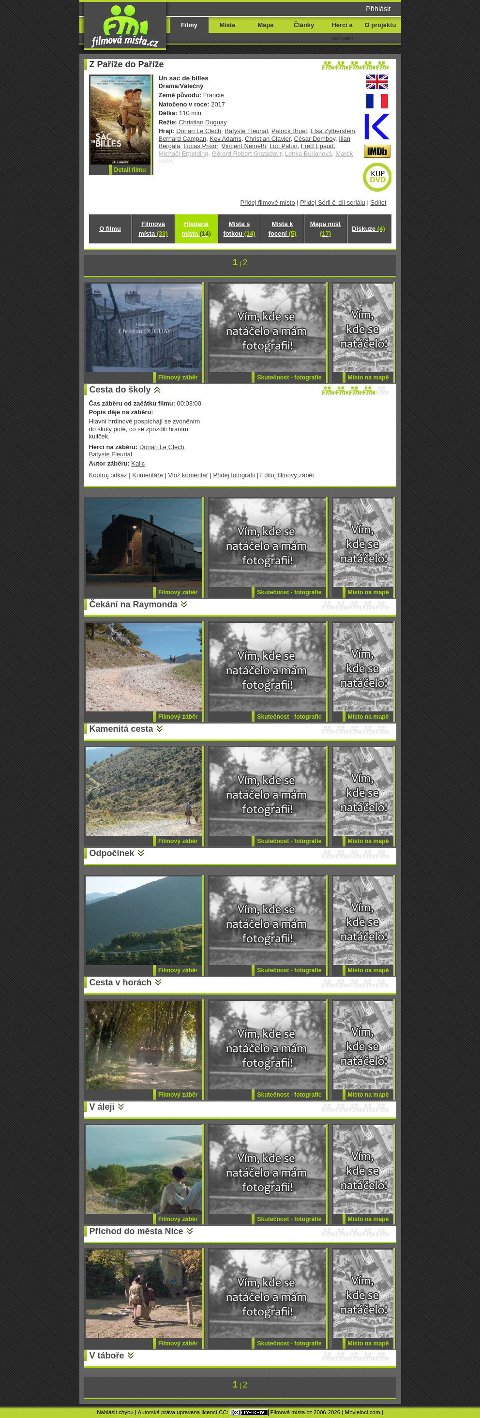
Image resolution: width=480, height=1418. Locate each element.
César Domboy (314, 138)
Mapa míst (325, 228)
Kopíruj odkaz (108, 475)
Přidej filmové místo (267, 202)
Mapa (265, 25)
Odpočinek (112, 853)
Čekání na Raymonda (134, 604)
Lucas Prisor (200, 146)
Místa (227, 25)
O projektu (380, 25)
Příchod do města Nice (136, 1231)
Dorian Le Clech (198, 131)
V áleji (102, 1107)
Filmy (189, 25)
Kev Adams (225, 138)
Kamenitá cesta (121, 729)
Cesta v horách (121, 982)
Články (304, 25)
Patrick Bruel (289, 131)
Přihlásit (378, 9)
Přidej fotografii (234, 475)
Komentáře (147, 475)
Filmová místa (152, 228)
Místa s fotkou (239, 228)
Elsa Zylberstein (332, 131)
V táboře (107, 1355)
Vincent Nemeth (244, 146)
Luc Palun (284, 146)
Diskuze (368, 228)
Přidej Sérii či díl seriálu (332, 202)
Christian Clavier (267, 138)
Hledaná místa (195, 228)
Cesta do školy (120, 389)
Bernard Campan (183, 138)
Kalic (138, 463)
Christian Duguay (202, 122)
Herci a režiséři (342, 31)
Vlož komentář (188, 475)
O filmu (110, 228)
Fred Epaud (317, 146)
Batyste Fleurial (246, 131)
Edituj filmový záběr (287, 475)
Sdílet (378, 202)
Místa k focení (283, 228)
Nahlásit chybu (115, 1412)
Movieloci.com (362, 1412)
